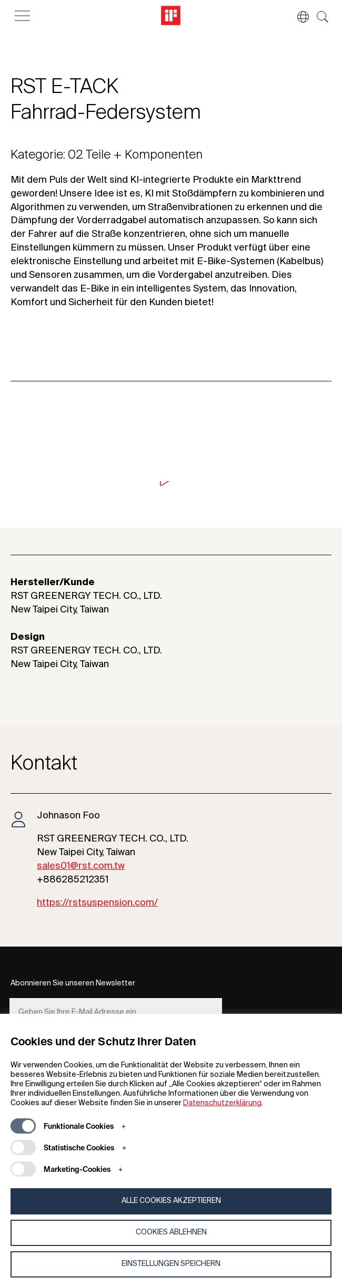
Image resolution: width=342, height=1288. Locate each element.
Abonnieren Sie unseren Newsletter (73, 983)
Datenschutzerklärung (222, 1103)
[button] (298, 17)
